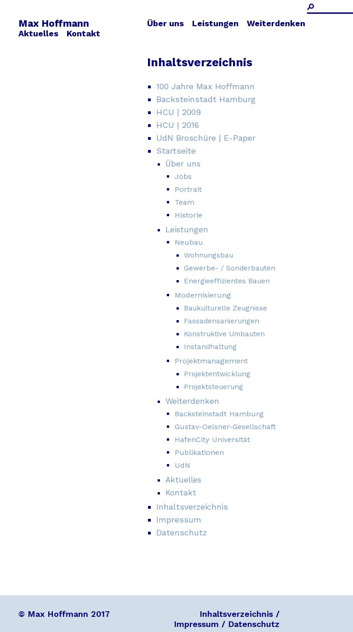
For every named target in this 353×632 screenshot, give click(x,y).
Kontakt (83, 33)
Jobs (183, 176)
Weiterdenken (276, 23)
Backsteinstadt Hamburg (206, 99)
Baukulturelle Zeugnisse (225, 308)
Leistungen (215, 23)
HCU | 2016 (177, 125)
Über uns (165, 23)
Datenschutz (181, 532)
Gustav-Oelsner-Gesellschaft (225, 426)
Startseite (176, 150)
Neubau (189, 242)
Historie (188, 215)
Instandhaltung (210, 347)
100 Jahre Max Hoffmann (205, 86)
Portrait (188, 189)
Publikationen (199, 452)
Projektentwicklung (217, 374)
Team (184, 202)
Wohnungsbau (208, 255)
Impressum (178, 519)
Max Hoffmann (53, 23)
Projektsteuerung (213, 387)
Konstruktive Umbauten (224, 334)
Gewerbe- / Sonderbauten (229, 268)
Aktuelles (38, 33)
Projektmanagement (211, 360)
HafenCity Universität (212, 439)
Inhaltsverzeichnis (192, 506)
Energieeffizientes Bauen (227, 281)
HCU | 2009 (178, 112)
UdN (182, 465)
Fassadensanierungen (221, 321)
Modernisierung (203, 295)
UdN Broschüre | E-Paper (206, 138)
